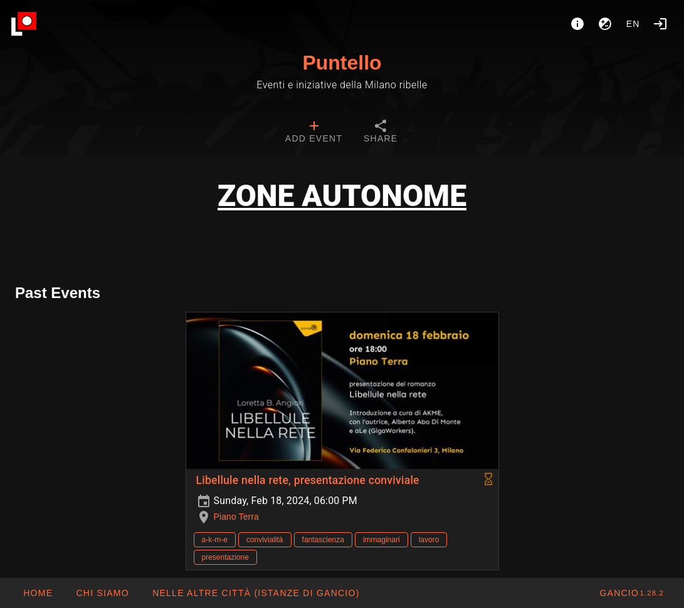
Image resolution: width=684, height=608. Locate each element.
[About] (577, 24)
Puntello (341, 62)
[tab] (313, 132)
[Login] (660, 24)
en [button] (633, 24)
